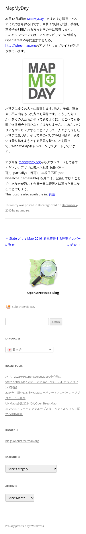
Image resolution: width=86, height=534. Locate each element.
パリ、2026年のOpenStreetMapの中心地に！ (34, 377)
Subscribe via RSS (23, 307)
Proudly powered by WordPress (24, 526)
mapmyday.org (30, 162)
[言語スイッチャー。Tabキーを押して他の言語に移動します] (29, 349)
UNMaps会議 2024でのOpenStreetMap (31, 403)
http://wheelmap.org (20, 45)
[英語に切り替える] (52, 194)
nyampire (22, 210)
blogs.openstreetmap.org (22, 441)
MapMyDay (35, 19)
